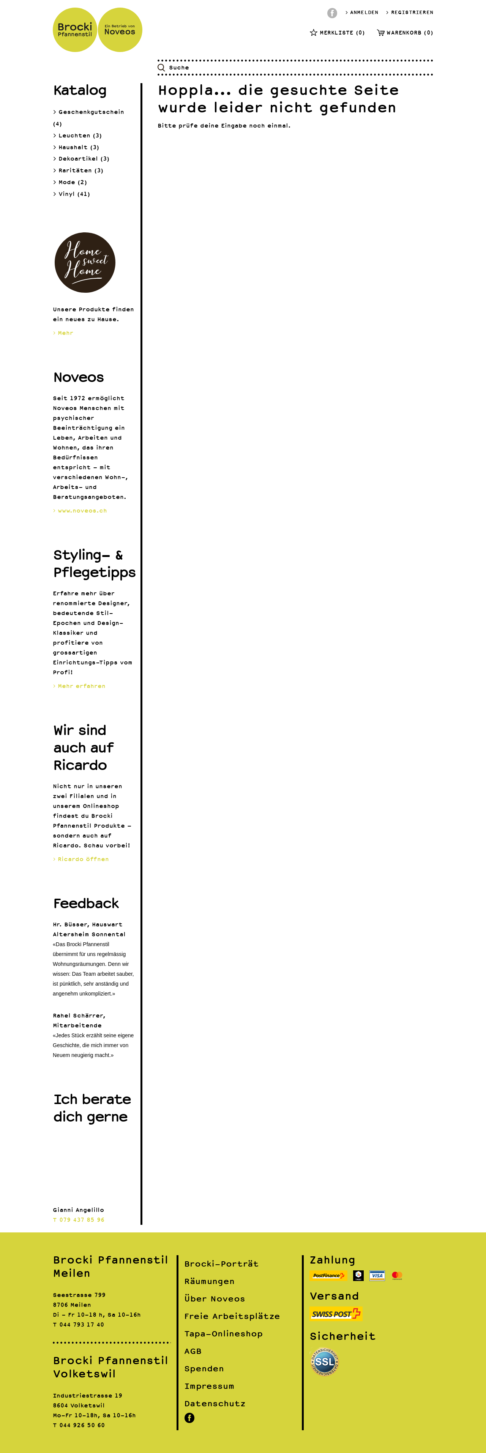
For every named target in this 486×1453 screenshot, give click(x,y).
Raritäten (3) (78, 171)
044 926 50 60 (82, 1425)
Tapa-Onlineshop (223, 1333)
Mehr (63, 333)
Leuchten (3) (77, 136)
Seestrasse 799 (79, 1295)
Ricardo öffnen (81, 859)
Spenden (204, 1368)
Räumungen (209, 1281)
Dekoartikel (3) (81, 159)
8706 (60, 1305)
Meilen (80, 1305)
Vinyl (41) (71, 194)
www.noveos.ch (80, 511)
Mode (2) (70, 182)
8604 (60, 1405)
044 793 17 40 (81, 1324)
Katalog (79, 89)
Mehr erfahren (79, 686)
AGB (193, 1351)
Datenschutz (215, 1403)
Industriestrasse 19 (87, 1395)
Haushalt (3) (76, 147)
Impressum (209, 1385)
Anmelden (362, 12)
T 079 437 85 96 (78, 1220)
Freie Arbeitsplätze (232, 1316)
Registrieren (409, 12)
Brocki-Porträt (221, 1263)
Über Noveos (214, 1298)
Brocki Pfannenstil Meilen (110, 1266)
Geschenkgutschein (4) (88, 117)
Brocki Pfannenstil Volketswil (110, 1367)
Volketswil (87, 1405)
